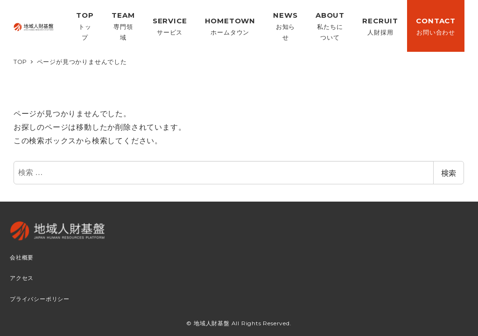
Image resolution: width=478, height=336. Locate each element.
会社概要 (22, 257)
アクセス (22, 278)
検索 (448, 172)
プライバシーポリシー (40, 299)
